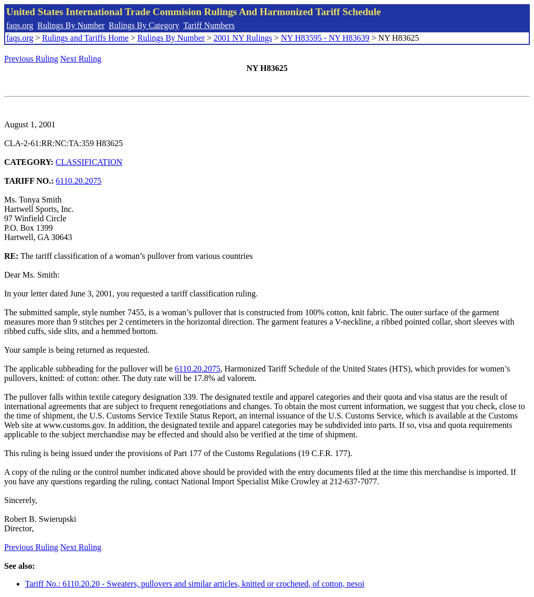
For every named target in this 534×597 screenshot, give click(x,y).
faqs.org (19, 25)
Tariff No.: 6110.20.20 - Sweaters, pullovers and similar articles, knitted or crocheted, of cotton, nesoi (195, 583)
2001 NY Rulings (243, 37)
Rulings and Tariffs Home (85, 37)
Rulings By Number (71, 25)
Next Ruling (81, 58)
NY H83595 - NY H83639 (325, 37)
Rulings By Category (144, 25)
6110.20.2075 (78, 180)
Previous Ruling (31, 58)
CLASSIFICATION (89, 162)
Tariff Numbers (209, 25)
